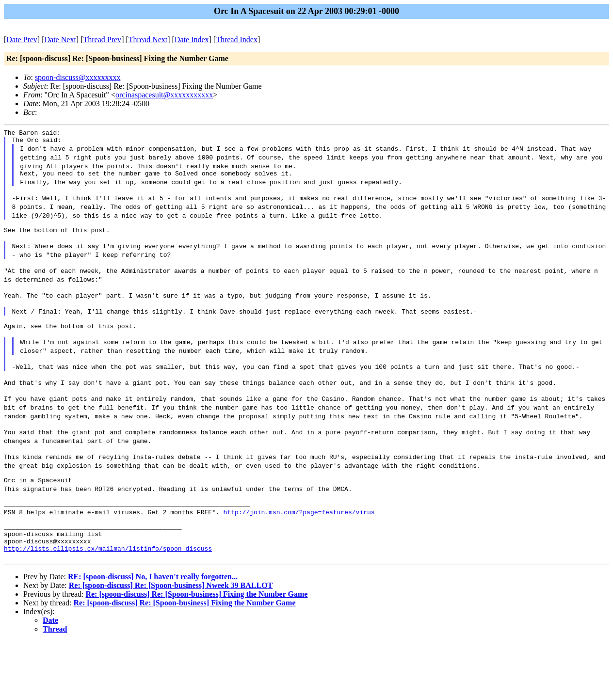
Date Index (192, 39)
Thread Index (237, 39)
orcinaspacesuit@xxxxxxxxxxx (164, 95)
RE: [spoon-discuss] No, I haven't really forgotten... (153, 617)
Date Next (60, 39)
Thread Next (148, 39)
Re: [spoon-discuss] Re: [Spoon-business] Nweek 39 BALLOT (171, 626)
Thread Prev (102, 39)
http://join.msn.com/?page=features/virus (298, 543)
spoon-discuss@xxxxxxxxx (78, 77)
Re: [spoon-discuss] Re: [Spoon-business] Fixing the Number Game (196, 635)
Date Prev (21, 39)
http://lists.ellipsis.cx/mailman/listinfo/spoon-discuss (108, 587)
